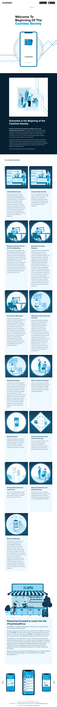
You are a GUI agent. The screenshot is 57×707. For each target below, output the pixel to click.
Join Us (31, 7)
